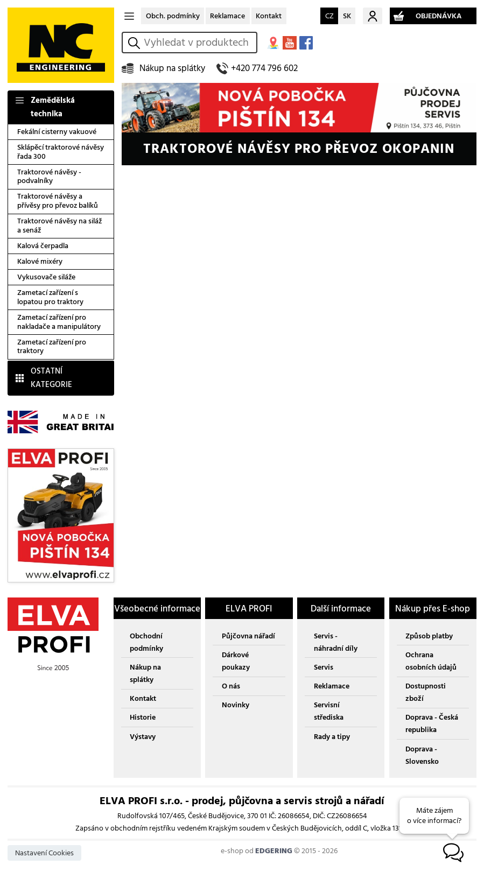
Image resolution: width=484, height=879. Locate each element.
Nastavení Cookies (44, 853)
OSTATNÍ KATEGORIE (51, 377)
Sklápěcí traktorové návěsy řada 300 (60, 152)
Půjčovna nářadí (248, 636)
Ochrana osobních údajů (431, 661)
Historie (143, 717)
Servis (323, 667)
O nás (231, 686)
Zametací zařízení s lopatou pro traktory (50, 297)
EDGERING (273, 851)
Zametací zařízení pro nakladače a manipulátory (59, 322)
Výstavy (143, 736)
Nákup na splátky (172, 68)
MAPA (273, 43)
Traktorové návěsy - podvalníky (49, 176)
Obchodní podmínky (146, 642)
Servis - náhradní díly (335, 642)
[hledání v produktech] (198, 42)
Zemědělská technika (53, 107)
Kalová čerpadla (42, 246)
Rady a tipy (332, 736)
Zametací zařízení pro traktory (51, 346)
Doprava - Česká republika (431, 723)
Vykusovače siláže (46, 277)
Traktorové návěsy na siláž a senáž (59, 225)
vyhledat (135, 43)
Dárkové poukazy (236, 661)
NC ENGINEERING (61, 45)
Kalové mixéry (39, 261)
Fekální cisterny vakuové (56, 131)
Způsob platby (429, 636)
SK (347, 16)
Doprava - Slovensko (422, 755)
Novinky (235, 705)
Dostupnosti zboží (425, 692)
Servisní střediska (328, 711)
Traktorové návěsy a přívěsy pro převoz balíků (57, 201)
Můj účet (372, 16)
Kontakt (269, 16)
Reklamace (227, 16)
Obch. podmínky (173, 16)
